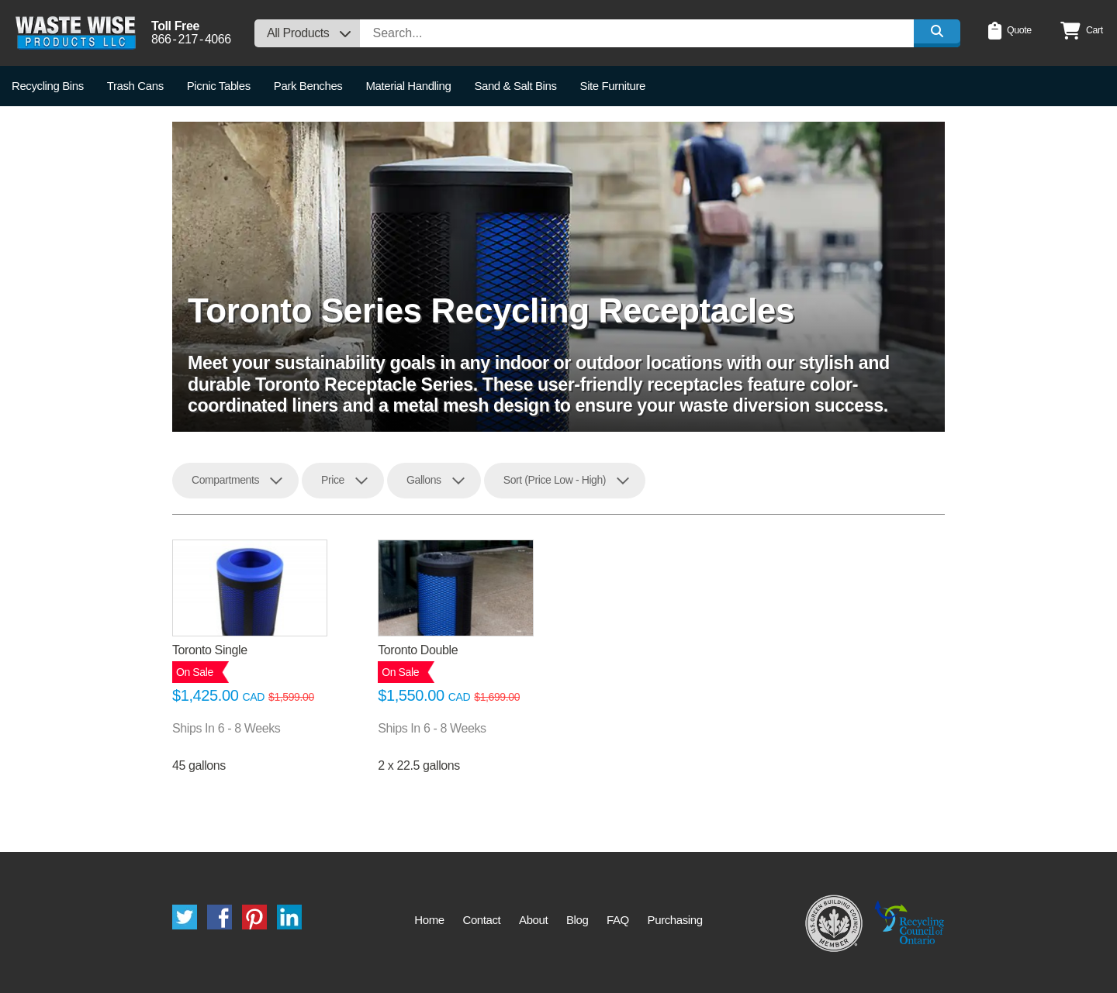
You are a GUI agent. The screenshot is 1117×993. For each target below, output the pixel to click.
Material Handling (408, 85)
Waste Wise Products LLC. (76, 33)
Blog (577, 919)
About (533, 919)
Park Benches (308, 85)
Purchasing (675, 919)
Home (429, 919)
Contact (481, 919)
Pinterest (254, 917)
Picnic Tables (219, 85)
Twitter (184, 917)
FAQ (618, 919)
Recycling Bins (48, 85)
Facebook (219, 917)
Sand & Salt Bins (515, 85)
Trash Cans (135, 85)
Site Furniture (612, 85)
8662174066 (191, 40)
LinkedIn (289, 917)
